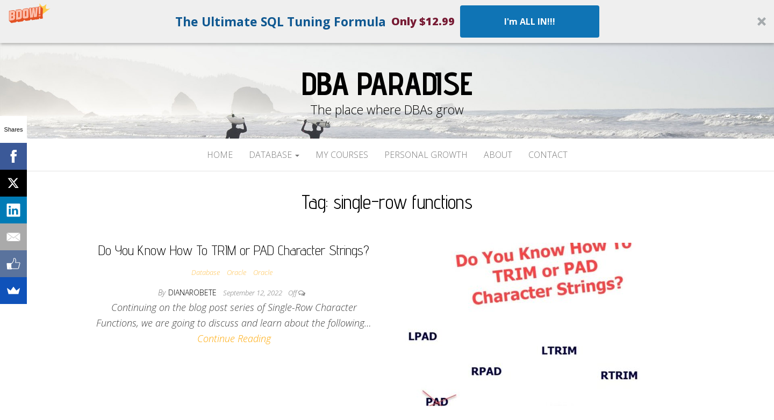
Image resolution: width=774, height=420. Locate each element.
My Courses (342, 155)
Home (220, 155)
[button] (387, 21)
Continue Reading (234, 338)
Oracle (236, 272)
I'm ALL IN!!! (529, 21)
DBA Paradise (387, 83)
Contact (548, 155)
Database (274, 155)
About (498, 155)
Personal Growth (426, 155)
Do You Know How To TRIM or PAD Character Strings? (233, 250)
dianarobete (193, 292)
